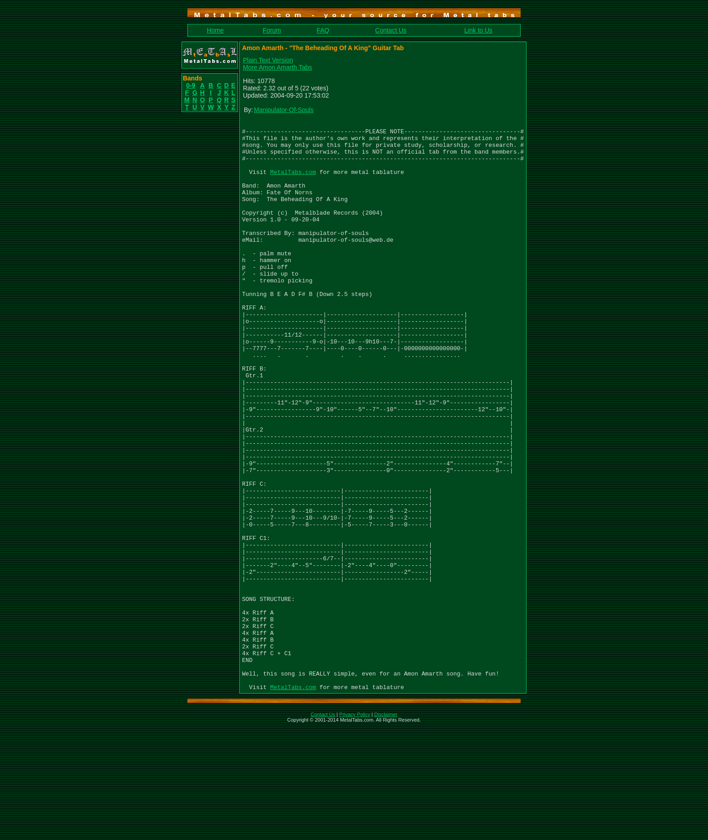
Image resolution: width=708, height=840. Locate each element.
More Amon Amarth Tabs (277, 67)
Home (215, 30)
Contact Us (390, 30)
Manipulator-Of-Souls (283, 109)
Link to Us (478, 30)
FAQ (323, 30)
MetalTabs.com (293, 182)
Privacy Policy (354, 828)
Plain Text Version (268, 60)
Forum (272, 30)
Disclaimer (385, 828)
